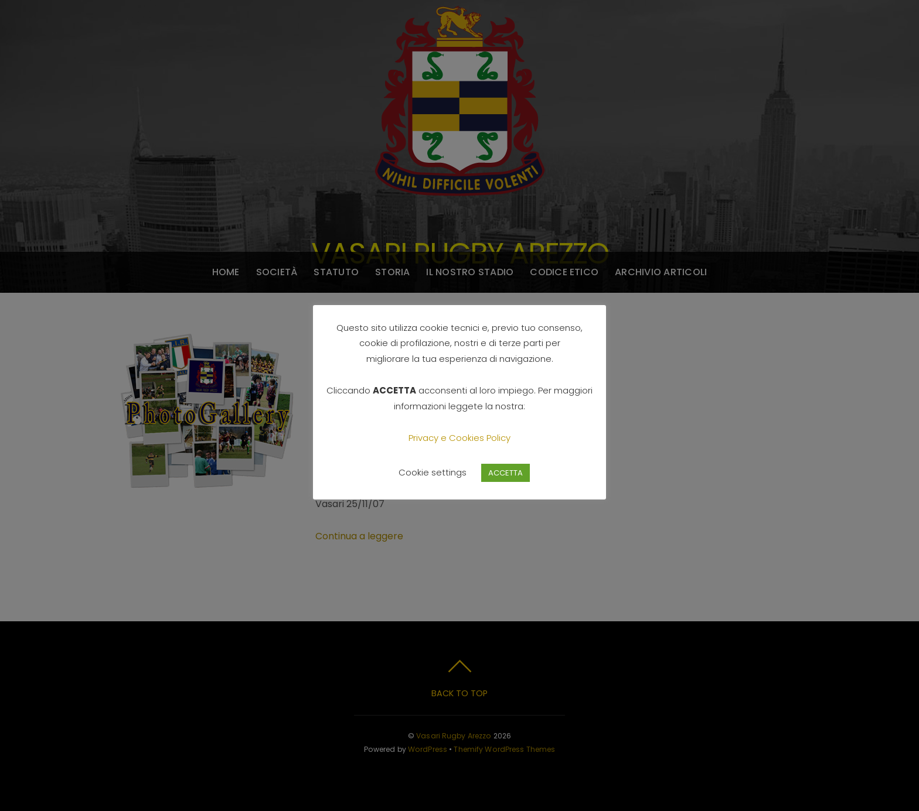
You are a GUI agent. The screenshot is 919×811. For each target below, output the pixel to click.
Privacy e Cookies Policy (459, 438)
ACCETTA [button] (505, 472)
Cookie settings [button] (433, 472)
